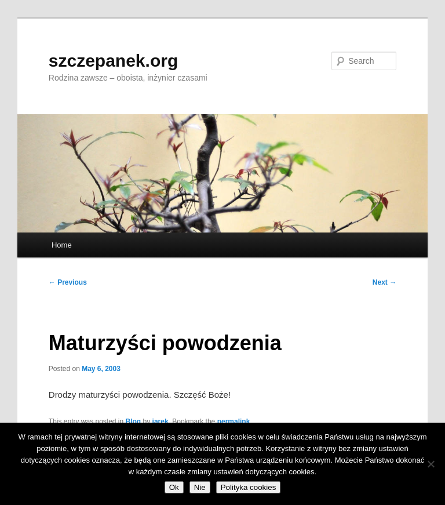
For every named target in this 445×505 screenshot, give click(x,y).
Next (384, 282)
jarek (160, 421)
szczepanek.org (113, 60)
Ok (174, 487)
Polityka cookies (248, 487)
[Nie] (430, 464)
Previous (68, 282)
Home (62, 245)
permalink (233, 421)
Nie (200, 487)
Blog (133, 421)
